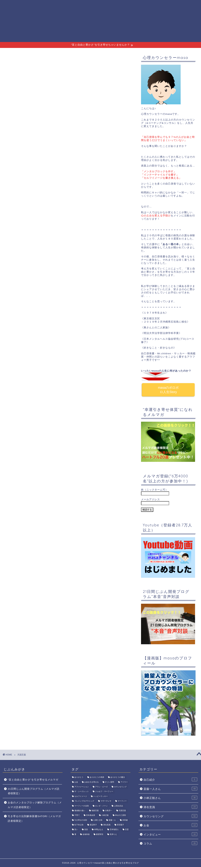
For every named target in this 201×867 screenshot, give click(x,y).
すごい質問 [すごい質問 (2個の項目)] (109, 782)
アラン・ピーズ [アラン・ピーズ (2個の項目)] (101, 787)
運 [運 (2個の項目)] (75, 834)
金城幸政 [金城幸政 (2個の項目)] (86, 834)
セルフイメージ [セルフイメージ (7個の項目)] (80, 796)
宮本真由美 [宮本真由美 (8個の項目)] (90, 815)
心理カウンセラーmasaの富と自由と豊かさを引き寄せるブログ (15, 21)
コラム (170, 843)
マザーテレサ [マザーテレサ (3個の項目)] (105, 801)
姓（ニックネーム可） (154, 489)
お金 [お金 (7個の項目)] (76, 782)
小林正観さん (163, 5)
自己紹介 (170, 779)
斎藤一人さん (140, 5)
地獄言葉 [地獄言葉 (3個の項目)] (95, 810)
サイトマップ (186, 5)
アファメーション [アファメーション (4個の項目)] (81, 787)
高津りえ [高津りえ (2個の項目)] (113, 834)
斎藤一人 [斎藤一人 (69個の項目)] (112, 820)
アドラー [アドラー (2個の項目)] (124, 782)
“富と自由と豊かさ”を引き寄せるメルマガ (33, 779)
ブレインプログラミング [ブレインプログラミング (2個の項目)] (84, 801)
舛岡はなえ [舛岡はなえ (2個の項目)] (98, 830)
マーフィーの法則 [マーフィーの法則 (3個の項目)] (81, 806)
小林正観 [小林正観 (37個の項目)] (105, 815)
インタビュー (170, 834)
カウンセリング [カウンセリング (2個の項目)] (120, 787)
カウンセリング (170, 816)
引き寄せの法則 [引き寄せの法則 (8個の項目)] (80, 820)
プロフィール (89, 5)
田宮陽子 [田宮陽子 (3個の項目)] (120, 825)
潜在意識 (170, 807)
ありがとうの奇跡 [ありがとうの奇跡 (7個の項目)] (97, 777)
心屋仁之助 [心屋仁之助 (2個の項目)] (97, 820)
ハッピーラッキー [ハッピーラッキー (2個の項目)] (100, 796)
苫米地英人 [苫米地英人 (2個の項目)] (114, 830)
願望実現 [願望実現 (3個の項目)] (99, 834)
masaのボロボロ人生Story (168, 390)
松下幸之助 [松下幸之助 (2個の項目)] (78, 825)
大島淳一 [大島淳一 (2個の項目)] (108, 810)
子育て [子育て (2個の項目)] (77, 815)
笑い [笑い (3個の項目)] (76, 830)
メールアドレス (150, 499)
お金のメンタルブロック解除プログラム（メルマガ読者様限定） (35, 805)
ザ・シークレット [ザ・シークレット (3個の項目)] (81, 792)
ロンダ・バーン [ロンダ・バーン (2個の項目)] (101, 806)
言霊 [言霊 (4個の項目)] (127, 830)
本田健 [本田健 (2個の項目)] (125, 820)
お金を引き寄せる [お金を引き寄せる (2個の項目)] (91, 782)
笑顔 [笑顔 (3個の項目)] (86, 830)
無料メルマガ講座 (115, 5)
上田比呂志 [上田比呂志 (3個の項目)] (118, 806)
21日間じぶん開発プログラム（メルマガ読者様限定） (33, 791)
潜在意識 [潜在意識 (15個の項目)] (106, 825)
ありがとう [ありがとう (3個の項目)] (78, 777)
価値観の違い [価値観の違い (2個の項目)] (79, 810)
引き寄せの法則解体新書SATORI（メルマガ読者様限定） (34, 818)
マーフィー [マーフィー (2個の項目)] (122, 801)
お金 (170, 825)
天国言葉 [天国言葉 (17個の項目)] (122, 810)
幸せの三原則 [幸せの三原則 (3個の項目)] (120, 815)
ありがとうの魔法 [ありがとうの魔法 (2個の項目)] (117, 777)
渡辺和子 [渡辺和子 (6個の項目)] (93, 825)
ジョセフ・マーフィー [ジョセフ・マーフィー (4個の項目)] (104, 792)
